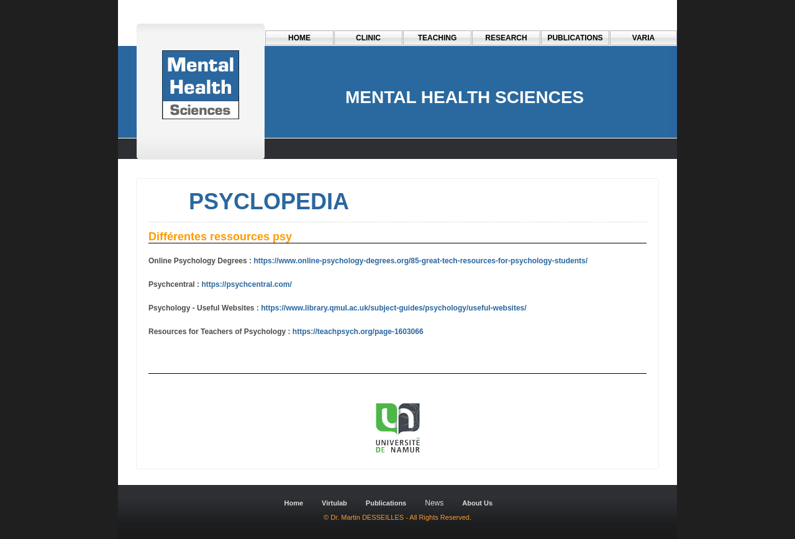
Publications (386, 503)
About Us (477, 503)
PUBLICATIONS (574, 38)
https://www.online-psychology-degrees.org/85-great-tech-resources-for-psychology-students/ (420, 260)
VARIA (643, 38)
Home (299, 38)
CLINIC (368, 38)
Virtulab (334, 503)
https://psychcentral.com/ (246, 284)
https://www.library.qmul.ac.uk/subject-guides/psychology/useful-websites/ (393, 308)
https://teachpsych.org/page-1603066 (358, 331)
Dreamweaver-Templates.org (206, 475)
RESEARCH (506, 38)
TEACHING (437, 38)
